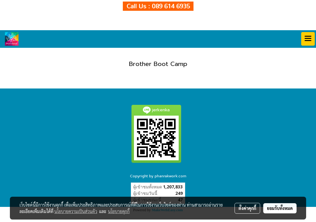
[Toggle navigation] (308, 39)
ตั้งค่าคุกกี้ (247, 208)
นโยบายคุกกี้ (119, 211)
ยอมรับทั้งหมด (280, 208)
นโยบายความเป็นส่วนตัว (75, 211)
